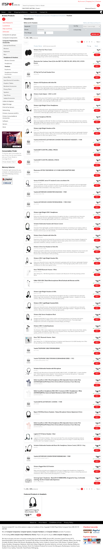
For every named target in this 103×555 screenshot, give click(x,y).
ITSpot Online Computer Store (63, 527)
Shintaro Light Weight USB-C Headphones (46, 212)
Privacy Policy (68, 522)
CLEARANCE (6, 26)
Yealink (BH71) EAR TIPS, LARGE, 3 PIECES (46, 150)
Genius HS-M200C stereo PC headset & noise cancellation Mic (51, 180)
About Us (33, 522)
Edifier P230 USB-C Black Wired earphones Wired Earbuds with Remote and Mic (56, 280)
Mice (5, 54)
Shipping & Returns (21, 12)
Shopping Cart (90, 1)
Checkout (98, 1)
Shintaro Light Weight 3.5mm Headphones (46, 105)
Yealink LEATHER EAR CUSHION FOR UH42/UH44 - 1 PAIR (50, 192)
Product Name (38, 46)
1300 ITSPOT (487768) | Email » (31, 8)
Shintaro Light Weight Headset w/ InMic (45, 291)
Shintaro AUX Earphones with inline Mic (45, 82)
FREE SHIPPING (7, 29)
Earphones (8, 69)
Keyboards (7, 51)
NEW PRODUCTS (8, 23)
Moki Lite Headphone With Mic (42, 117)
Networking (6, 110)
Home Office (7, 77)
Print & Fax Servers (8, 107)
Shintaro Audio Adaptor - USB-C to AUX (45, 94)
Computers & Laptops (9, 35)
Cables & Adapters (8, 101)
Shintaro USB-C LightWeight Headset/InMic (46, 303)
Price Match (43, 522)
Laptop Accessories (9, 98)
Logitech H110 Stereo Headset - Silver (45, 434)
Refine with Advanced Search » (92, 23)
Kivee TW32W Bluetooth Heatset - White (45, 269)
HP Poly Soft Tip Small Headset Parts (44, 72)
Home (3, 12)
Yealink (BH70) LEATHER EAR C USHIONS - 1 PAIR (48, 402)
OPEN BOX (6, 32)
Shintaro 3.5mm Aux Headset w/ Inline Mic (46, 247)
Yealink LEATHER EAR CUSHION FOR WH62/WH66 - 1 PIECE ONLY (52, 202)
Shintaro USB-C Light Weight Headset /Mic (46, 258)
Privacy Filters (8, 89)
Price (89, 46)
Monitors (6, 48)
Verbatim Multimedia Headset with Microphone (47, 368)
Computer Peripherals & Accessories (39, 15)
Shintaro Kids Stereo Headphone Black (45, 314)
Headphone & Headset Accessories (11, 73)
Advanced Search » (90, 8)
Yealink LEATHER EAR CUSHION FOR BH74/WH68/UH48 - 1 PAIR (52, 456)
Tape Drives (7, 95)
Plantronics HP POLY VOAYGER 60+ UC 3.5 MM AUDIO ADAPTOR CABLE (54, 170)
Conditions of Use (55, 522)
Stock (96, 46)
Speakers (6, 92)
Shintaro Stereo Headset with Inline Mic (45, 235)
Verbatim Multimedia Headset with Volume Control (48, 224)
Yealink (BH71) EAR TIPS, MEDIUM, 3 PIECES (46, 160)
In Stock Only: (80, 30)
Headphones (8, 63)
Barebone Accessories (10, 86)
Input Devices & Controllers (11, 80)
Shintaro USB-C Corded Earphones (44, 326)
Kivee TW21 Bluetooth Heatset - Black (44, 337)
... (94, 42)
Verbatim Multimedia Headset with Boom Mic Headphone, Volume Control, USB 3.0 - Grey (59, 445)
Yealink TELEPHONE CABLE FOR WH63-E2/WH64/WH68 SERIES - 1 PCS (54, 358)
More (4, 127)
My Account (81, 1)
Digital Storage (7, 104)
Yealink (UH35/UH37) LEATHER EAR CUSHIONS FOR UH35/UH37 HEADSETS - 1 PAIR (58, 140)
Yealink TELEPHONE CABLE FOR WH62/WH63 (47, 348)
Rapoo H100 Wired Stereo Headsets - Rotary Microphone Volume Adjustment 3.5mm (58, 412)
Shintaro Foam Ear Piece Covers (43, 50)
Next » (98, 42)
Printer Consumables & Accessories (10, 117)
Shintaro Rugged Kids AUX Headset (44, 466)
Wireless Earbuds (10, 60)
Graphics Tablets (8, 83)
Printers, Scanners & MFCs (11, 113)
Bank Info (33, 12)
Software (5, 121)
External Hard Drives (10, 45)
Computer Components (10, 38)
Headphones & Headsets (58, 15)
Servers (5, 124)
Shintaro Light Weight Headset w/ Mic (44, 128)
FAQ (9, 12)
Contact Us (43, 12)
